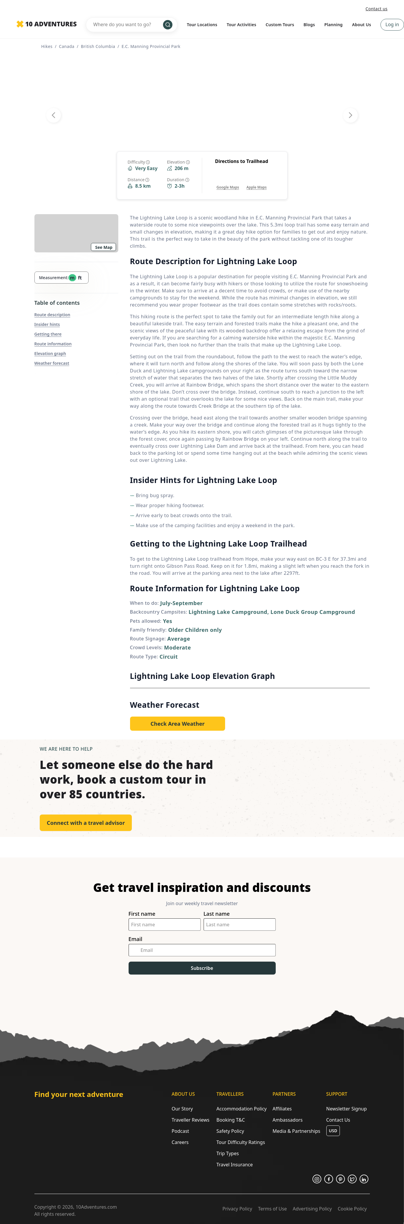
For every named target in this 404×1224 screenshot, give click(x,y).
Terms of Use (272, 1208)
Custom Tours (280, 24)
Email (135, 939)
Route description (52, 314)
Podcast (180, 1131)
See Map (104, 247)
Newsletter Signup (346, 1108)
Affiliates (282, 1108)
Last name (217, 914)
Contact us (376, 8)
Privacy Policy (237, 1208)
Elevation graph (50, 353)
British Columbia (98, 46)
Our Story (182, 1108)
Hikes (47, 46)
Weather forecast (51, 363)
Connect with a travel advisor (86, 822)
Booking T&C (230, 1120)
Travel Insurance (234, 1164)
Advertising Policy (312, 1208)
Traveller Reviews (190, 1120)
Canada (66, 46)
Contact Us (338, 1120)
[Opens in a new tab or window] (228, 181)
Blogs (309, 24)
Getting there (48, 334)
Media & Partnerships (296, 1131)
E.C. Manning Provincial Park (151, 46)
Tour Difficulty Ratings (240, 1142)
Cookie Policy (352, 1208)
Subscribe (202, 968)
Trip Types (227, 1153)
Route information (53, 344)
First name (142, 914)
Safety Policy (230, 1131)
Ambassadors (287, 1120)
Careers (180, 1142)
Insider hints (47, 324)
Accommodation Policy (241, 1108)
